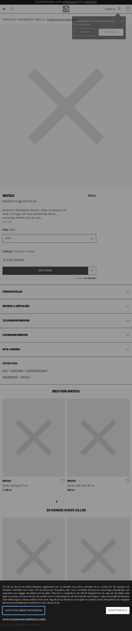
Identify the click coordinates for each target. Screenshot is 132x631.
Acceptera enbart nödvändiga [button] (23, 611)
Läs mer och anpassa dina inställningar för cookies (24, 619)
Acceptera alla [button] (117, 610)
